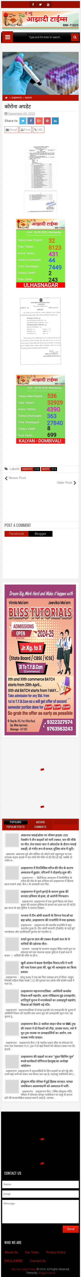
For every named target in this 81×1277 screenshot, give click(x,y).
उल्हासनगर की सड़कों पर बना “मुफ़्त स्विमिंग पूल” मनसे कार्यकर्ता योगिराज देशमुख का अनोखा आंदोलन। (47, 1061)
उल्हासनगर (27, 469)
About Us (11, 1252)
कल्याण (45, 469)
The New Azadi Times (23, 1269)
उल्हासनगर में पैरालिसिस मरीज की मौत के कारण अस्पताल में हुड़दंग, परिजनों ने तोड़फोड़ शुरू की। (47, 869)
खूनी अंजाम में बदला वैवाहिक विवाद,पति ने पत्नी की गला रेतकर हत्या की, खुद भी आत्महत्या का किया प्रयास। (48, 967)
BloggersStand (46, 1272)
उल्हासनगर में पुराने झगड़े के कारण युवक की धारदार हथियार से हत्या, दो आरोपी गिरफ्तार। (45, 893)
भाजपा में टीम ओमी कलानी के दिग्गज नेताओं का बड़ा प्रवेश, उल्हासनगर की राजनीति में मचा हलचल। (48, 917)
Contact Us (38, 1261)
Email (11, 130)
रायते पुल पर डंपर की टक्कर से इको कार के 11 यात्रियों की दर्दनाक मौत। (45, 941)
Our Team (32, 1252)
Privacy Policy (56, 1252)
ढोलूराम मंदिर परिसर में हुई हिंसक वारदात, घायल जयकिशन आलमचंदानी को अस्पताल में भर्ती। (47, 1083)
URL (38, 130)
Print (25, 130)
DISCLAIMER (13, 1261)
